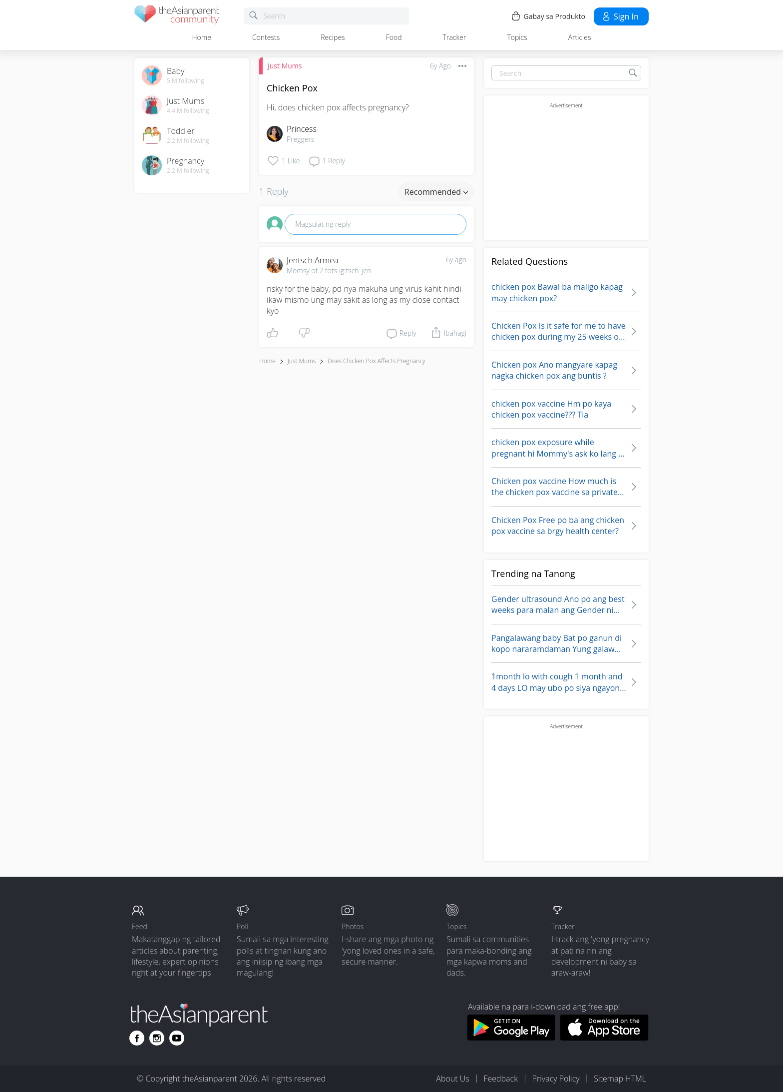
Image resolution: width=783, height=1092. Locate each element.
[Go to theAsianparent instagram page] (156, 1038)
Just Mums (285, 65)
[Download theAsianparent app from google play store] (511, 1037)
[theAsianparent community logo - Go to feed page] (176, 16)
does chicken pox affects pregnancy (376, 361)
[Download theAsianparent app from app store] (604, 1037)
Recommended (436, 191)
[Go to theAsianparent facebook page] (136, 1038)
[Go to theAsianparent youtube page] (176, 1038)
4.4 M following (188, 111)
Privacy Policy (556, 1078)
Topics (517, 37)
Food (394, 37)
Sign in (620, 16)
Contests (266, 37)
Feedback (500, 1078)
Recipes (333, 37)
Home (201, 37)
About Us (452, 1078)
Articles (579, 37)
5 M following (185, 81)
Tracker (454, 37)
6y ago (456, 259)
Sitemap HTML (620, 1078)
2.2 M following (188, 141)
